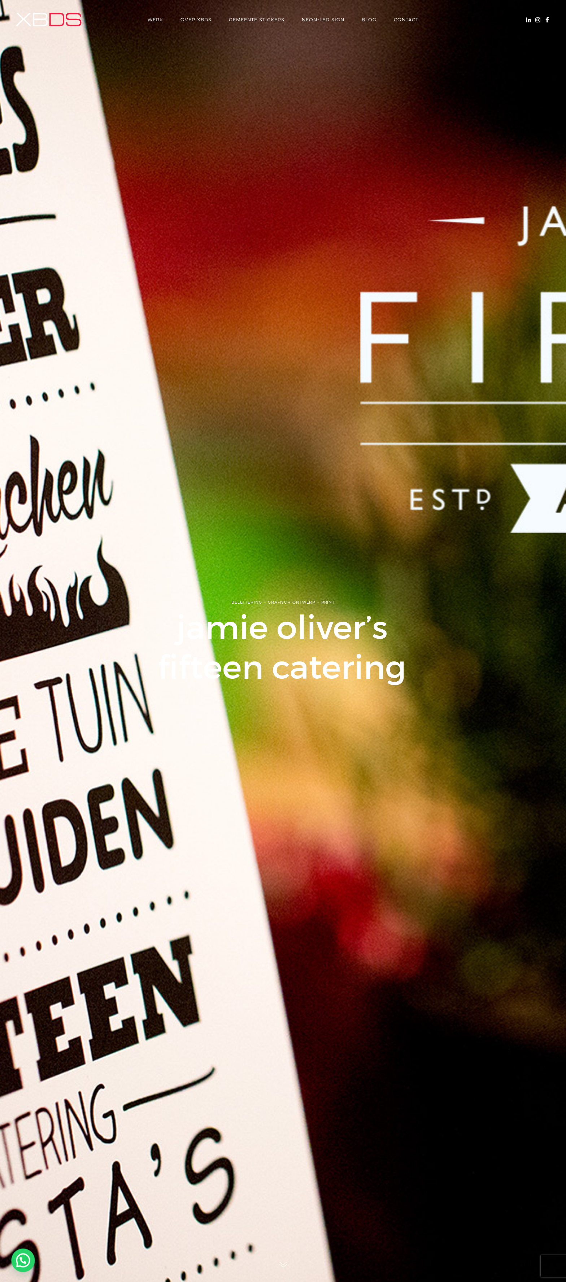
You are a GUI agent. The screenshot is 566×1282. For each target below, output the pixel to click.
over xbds (196, 19)
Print (328, 607)
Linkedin (528, 19)
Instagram (537, 19)
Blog (369, 19)
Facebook (547, 19)
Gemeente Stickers (256, 19)
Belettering (246, 607)
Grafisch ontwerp (291, 607)
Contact (406, 19)
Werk (155, 19)
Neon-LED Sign (323, 19)
